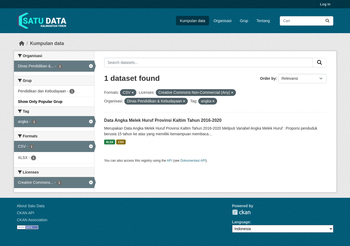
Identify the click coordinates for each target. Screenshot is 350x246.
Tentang (263, 21)
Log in (325, 4)
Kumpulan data (192, 21)
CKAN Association (32, 220)
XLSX (109, 142)
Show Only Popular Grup (40, 101)
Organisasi (223, 21)
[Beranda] (21, 43)
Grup (244, 21)
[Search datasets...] (306, 21)
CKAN (241, 212)
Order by (268, 78)
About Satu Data (31, 206)
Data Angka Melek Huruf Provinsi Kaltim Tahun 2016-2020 (163, 120)
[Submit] (327, 21)
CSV (121, 142)
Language (241, 222)
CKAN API (25, 213)
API (169, 160)
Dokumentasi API (193, 160)
